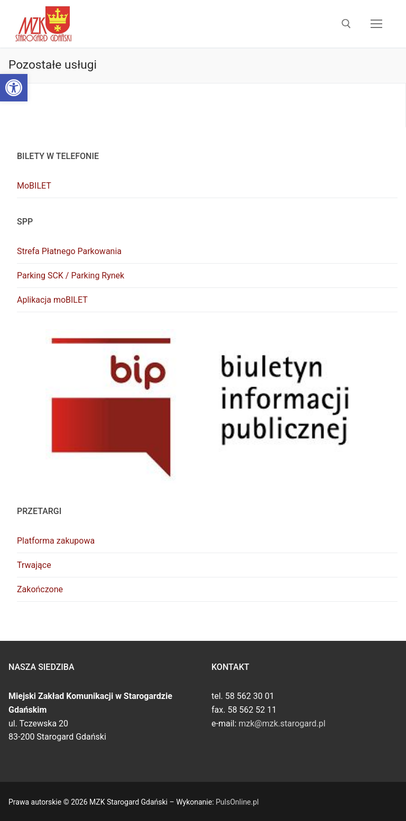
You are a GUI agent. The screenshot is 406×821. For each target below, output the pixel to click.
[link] (13, 87)
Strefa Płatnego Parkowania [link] (69, 251)
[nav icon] (376, 24)
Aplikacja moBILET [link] (52, 300)
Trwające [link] (34, 565)
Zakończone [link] (40, 589)
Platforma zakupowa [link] (56, 541)
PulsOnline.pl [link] (237, 802)
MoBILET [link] (34, 186)
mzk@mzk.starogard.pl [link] (281, 724)
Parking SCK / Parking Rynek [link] (70, 275)
